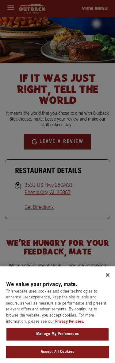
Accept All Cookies (57, 353)
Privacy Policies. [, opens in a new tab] (69, 323)
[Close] (107, 276)
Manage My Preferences (57, 335)
